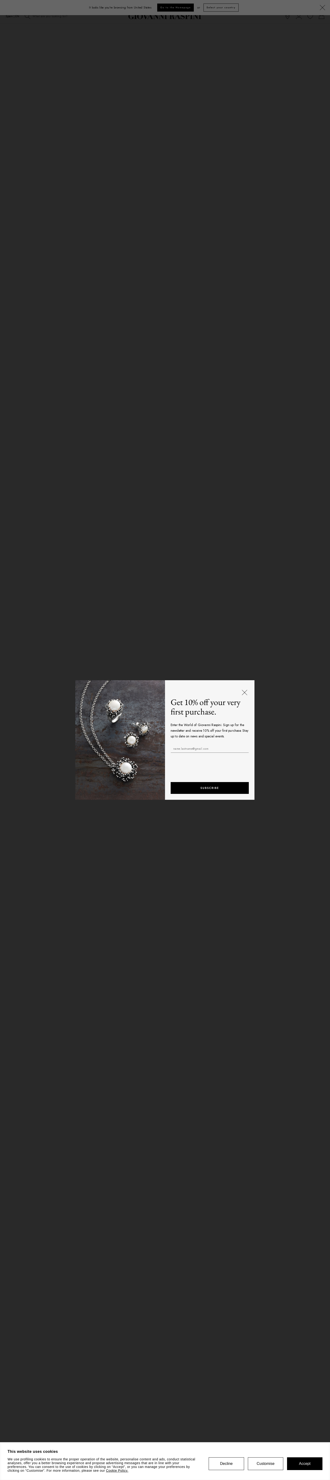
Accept (305, 1464)
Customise (266, 1464)
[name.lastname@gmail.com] (210, 749)
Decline (226, 1464)
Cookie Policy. (117, 1470)
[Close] (245, 693)
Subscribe (209, 788)
